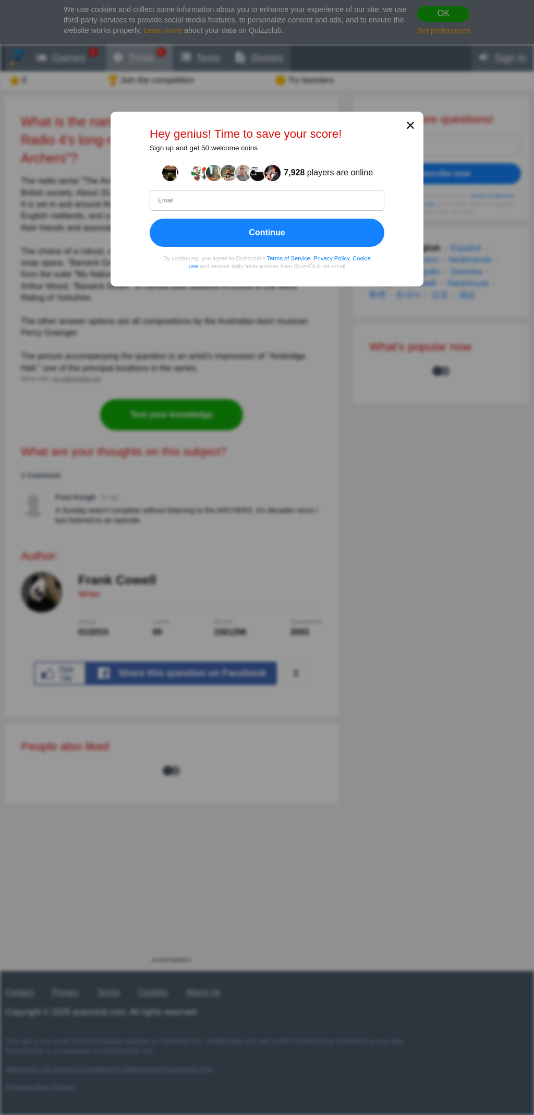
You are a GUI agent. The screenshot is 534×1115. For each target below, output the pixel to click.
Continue (267, 231)
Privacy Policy (331, 258)
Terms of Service (288, 258)
